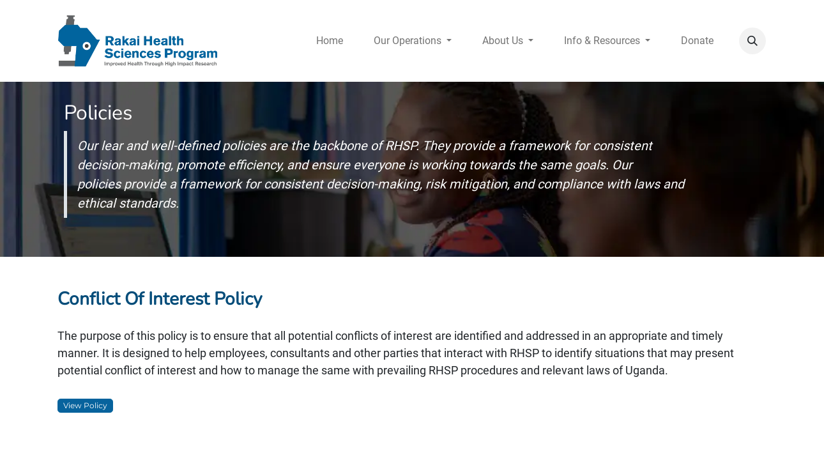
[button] (752, 40)
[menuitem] (329, 41)
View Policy (85, 405)
